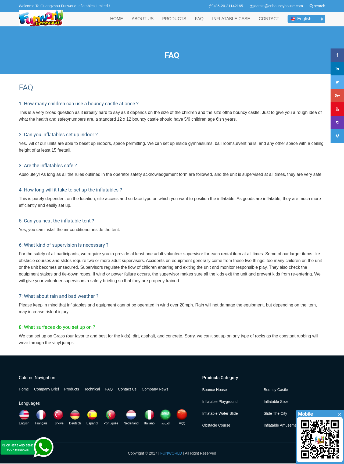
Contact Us (127, 389)
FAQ (199, 24)
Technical (92, 389)
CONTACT (269, 24)
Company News (155, 389)
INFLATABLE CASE (231, 24)
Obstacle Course (216, 425)
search (319, 6)
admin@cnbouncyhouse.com (278, 6)
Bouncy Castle (276, 390)
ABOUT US (143, 24)
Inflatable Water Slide (220, 413)
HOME (116, 24)
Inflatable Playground (220, 401)
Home (24, 389)
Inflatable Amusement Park (286, 425)
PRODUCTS (174, 24)
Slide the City (275, 413)
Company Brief (46, 389)
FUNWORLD (171, 453)
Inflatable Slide (276, 401)
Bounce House (214, 390)
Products (71, 389)
